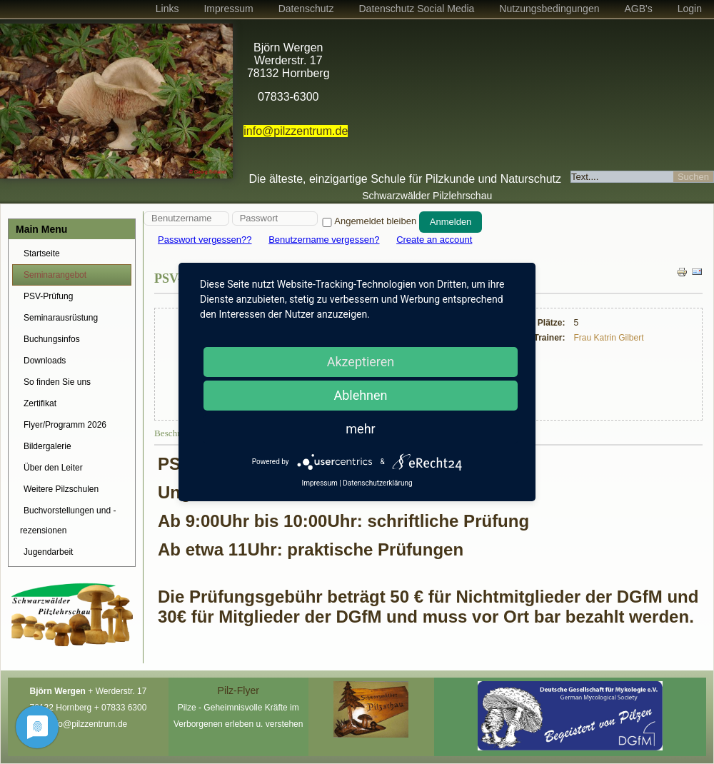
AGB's (638, 8)
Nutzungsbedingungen (549, 8)
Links (167, 8)
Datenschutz (306, 8)
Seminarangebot (55, 275)
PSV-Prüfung (48, 296)
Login (690, 8)
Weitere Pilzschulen (61, 489)
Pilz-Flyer (238, 690)
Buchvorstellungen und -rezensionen (68, 521)
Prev (18, 106)
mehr (360, 428)
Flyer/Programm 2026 (65, 425)
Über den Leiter (53, 468)
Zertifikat (40, 403)
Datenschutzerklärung (377, 483)
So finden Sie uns (57, 382)
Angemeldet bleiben (368, 221)
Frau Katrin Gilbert (609, 338)
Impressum (228, 8)
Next (214, 106)
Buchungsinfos (52, 339)
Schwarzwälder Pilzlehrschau (427, 195)
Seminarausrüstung (61, 318)
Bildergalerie (47, 446)
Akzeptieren (361, 361)
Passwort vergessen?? (205, 239)
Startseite (42, 253)
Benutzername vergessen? (323, 239)
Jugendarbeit (48, 552)
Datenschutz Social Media (416, 8)
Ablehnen (360, 395)
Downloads (45, 361)
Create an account (434, 239)
